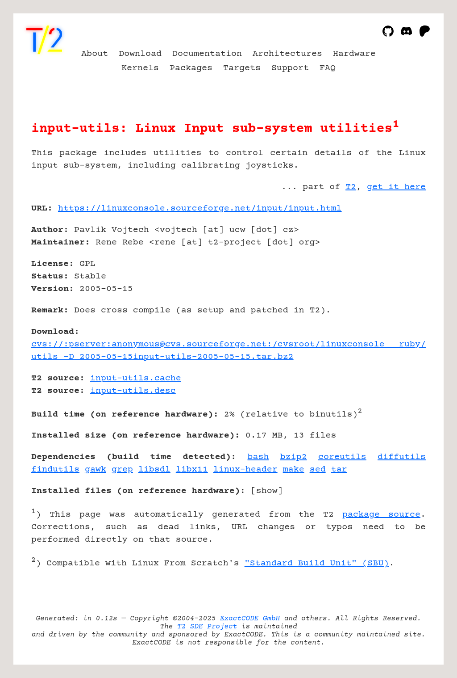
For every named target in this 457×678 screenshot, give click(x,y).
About (94, 54)
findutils (55, 469)
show (267, 491)
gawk (95, 469)
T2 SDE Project (207, 627)
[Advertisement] (399, 260)
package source (381, 515)
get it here (396, 187)
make (293, 469)
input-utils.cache (135, 378)
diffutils (402, 457)
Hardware (354, 54)
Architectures (287, 54)
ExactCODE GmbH (250, 619)
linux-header (245, 469)
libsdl (154, 469)
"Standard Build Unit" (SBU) (317, 563)
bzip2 (293, 457)
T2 (350, 187)
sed (318, 469)
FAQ (328, 68)
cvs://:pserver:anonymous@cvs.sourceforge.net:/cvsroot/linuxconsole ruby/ (228, 344)
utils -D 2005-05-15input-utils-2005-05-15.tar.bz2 (162, 357)
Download (140, 54)
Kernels (140, 68)
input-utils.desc (133, 391)
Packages (191, 68)
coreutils (342, 457)
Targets (242, 68)
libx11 (192, 469)
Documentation (207, 54)
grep (122, 469)
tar (339, 469)
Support (290, 68)
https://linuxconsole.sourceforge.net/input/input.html (200, 208)
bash (258, 457)
